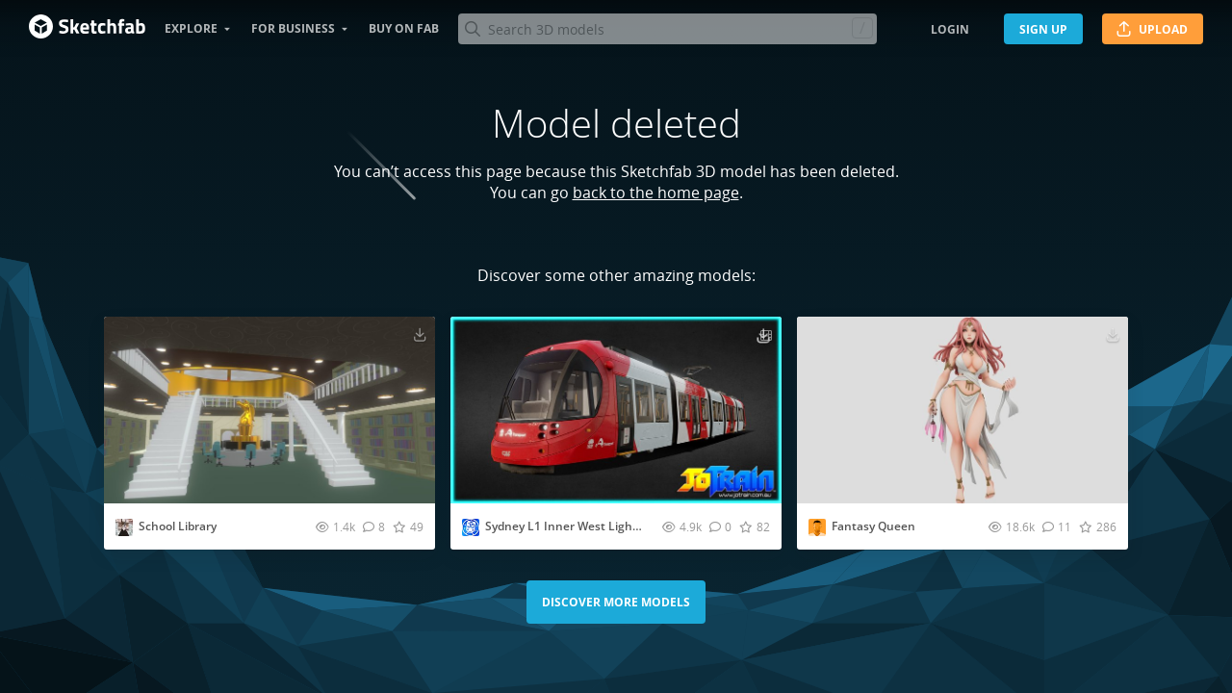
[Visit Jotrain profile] (470, 527)
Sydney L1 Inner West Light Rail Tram (588, 526)
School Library (178, 526)
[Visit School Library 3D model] (269, 410)
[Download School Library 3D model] (419, 334)
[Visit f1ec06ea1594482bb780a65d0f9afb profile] (817, 527)
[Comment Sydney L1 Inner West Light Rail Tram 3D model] (720, 526)
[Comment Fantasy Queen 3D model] (1056, 526)
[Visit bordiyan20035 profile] (124, 527)
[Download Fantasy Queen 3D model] (1112, 334)
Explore (191, 28)
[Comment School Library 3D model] (374, 526)
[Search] (667, 28)
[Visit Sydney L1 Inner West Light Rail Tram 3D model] (616, 410)
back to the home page (656, 192)
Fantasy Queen (873, 526)
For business (293, 28)
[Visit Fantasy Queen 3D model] (962, 410)
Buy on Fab (404, 28)
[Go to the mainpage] (87, 28)
